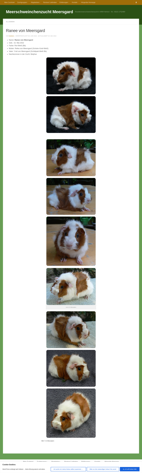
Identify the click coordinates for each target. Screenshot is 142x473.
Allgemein (10, 21)
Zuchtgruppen (22, 2)
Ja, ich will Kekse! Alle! (130, 469)
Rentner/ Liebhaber (50, 2)
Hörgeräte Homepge (88, 2)
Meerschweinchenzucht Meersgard (39, 11)
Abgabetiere (35, 2)
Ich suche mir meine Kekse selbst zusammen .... (68, 469)
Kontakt (74, 2)
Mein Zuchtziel (9, 2)
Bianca (11, 36)
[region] (71, 467)
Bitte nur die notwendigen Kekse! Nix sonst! (103, 469)
